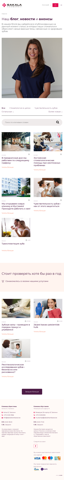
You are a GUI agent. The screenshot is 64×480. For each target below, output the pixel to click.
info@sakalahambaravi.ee (12, 417)
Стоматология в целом (19, 108)
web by (59, 475)
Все (3, 108)
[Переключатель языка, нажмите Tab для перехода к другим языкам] (46, 5)
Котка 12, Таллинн (9, 412)
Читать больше (8, 167)
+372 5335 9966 (9, 415)
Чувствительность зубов (46, 108)
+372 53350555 (41, 415)
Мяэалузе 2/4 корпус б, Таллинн (46, 412)
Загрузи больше (32, 392)
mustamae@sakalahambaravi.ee (46, 417)
